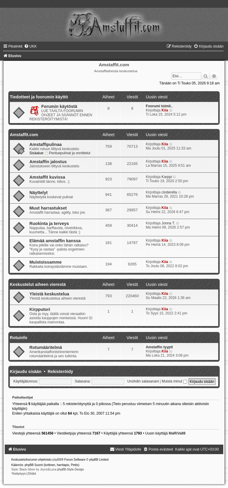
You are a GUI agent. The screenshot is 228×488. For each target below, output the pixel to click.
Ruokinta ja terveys (49, 223)
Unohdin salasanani (143, 381)
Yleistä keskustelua (49, 294)
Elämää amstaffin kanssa (55, 240)
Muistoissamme (45, 262)
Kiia (165, 110)
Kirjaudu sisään (25, 371)
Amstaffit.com (24, 134)
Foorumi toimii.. (159, 106)
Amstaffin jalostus (48, 161)
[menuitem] (30, 46)
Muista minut (174, 381)
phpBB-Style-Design (70, 469)
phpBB (56, 459)
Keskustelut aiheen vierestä (38, 284)
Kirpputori (39, 309)
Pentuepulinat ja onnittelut (67, 153)
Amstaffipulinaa (45, 144)
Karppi (167, 177)
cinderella (169, 192)
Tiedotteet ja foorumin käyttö (39, 97)
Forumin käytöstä (59, 106)
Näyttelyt (38, 192)
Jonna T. (168, 223)
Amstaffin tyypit (159, 347)
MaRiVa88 (177, 433)
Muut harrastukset (48, 208)
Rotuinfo (18, 337)
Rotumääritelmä (45, 347)
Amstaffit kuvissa (47, 177)
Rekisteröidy (60, 371)
